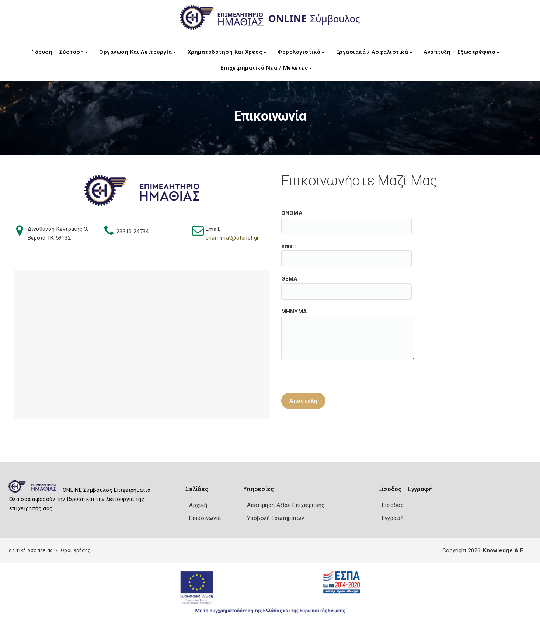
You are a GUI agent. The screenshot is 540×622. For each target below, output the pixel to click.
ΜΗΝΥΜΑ (347, 316)
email (346, 250)
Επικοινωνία (205, 518)
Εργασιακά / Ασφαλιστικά (374, 52)
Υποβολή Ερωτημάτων (275, 518)
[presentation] (337, 371)
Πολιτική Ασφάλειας (29, 550)
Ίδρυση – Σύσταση (60, 52)
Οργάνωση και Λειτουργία (137, 52)
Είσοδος (393, 505)
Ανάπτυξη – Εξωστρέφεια (461, 52)
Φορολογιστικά (301, 52)
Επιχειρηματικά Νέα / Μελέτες (265, 68)
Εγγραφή (393, 518)
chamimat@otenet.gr (232, 237)
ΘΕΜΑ (346, 283)
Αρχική (198, 505)
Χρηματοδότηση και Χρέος (227, 52)
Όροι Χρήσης (75, 550)
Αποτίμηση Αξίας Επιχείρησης (286, 505)
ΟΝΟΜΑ (346, 217)
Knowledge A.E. (504, 550)
